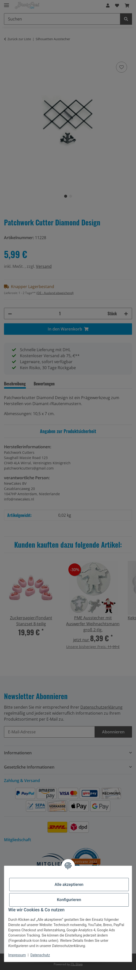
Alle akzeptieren (69, 884)
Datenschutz (40, 955)
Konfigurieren (69, 899)
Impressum (17, 955)
